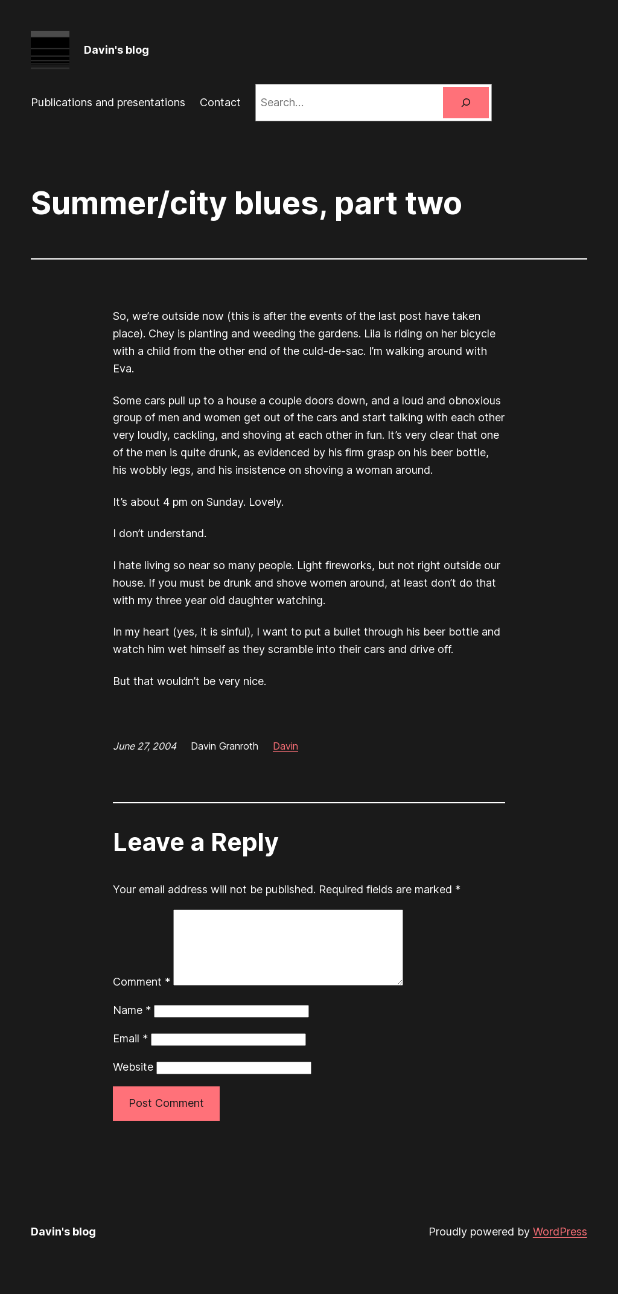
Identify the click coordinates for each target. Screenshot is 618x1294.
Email (130, 1053)
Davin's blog (116, 49)
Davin (285, 746)
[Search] (466, 102)
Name (132, 1024)
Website (133, 1081)
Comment (141, 996)
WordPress (560, 1246)
